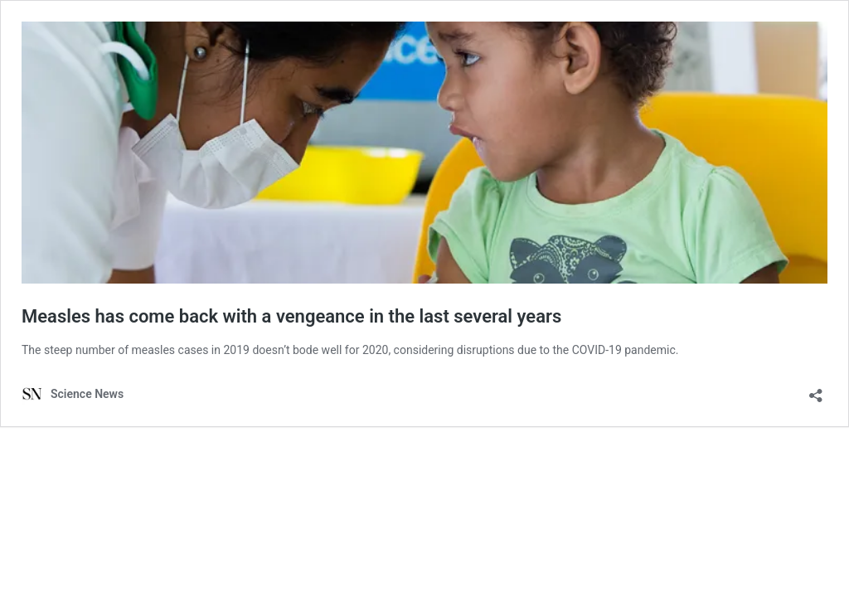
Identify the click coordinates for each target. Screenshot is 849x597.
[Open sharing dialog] (815, 390)
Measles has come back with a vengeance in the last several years (291, 316)
